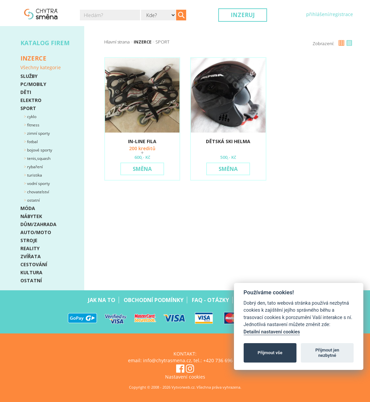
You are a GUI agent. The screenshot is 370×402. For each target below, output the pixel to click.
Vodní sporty (38, 183)
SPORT (28, 108)
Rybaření (34, 167)
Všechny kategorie (40, 67)
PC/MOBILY (33, 84)
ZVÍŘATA (30, 256)
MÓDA (27, 208)
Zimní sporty (38, 133)
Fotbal (32, 141)
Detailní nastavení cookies (272, 332)
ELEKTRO (30, 100)
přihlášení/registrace (329, 14)
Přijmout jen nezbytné (327, 352)
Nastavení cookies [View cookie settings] (185, 377)
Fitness (32, 125)
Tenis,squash (38, 158)
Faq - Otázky (210, 300)
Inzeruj (243, 15)
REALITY (29, 248)
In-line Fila (142, 141)
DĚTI (25, 92)
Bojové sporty (39, 150)
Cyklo (31, 116)
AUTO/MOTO (35, 232)
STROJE (28, 240)
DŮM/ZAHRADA (38, 224)
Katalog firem (45, 43)
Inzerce (142, 42)
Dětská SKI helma (228, 141)
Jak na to (101, 300)
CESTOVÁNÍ (33, 264)
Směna (142, 169)
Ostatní (33, 200)
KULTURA (31, 272)
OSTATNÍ (31, 280)
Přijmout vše (270, 352)
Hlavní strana (117, 42)
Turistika (34, 175)
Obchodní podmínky (153, 300)
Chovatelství (37, 192)
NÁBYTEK (31, 216)
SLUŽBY (28, 76)
